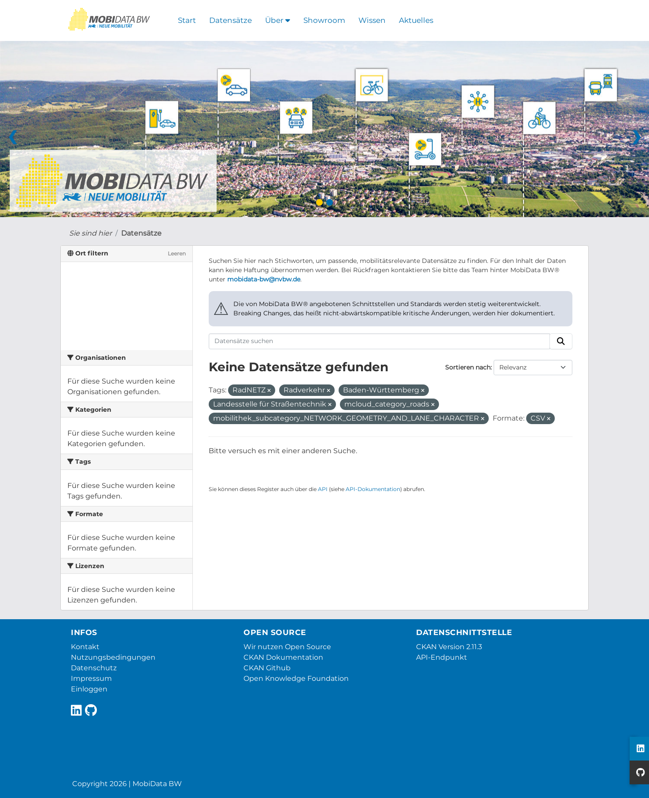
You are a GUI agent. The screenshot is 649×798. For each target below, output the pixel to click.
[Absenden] (560, 341)
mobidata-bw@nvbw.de (263, 279)
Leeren (177, 253)
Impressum (91, 678)
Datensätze (230, 20)
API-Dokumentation (373, 489)
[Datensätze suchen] (379, 341)
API (323, 489)
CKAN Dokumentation (283, 657)
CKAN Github (267, 668)
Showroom (324, 20)
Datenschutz (94, 668)
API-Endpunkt (441, 657)
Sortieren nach (467, 367)
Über (277, 20)
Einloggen (89, 689)
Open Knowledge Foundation (296, 678)
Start (187, 20)
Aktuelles (416, 20)
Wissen (372, 20)
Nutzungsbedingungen (113, 657)
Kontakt (85, 647)
